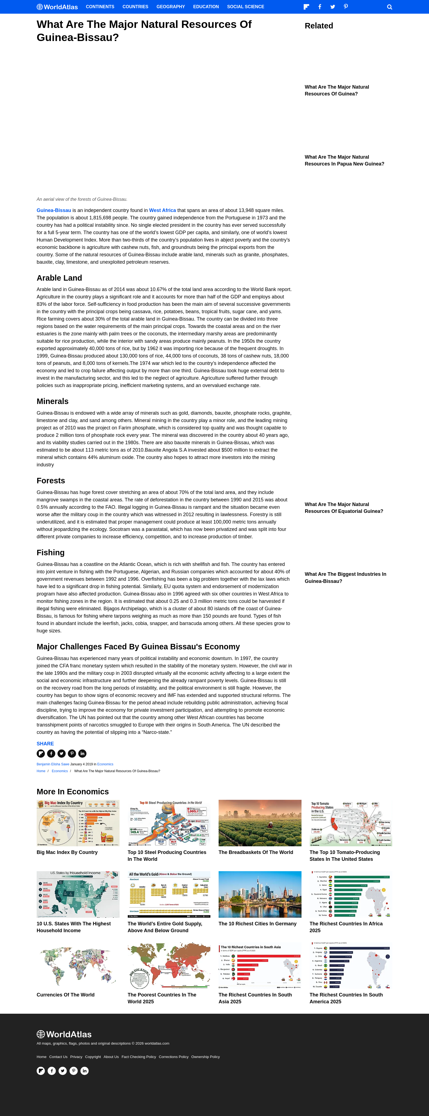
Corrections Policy (174, 1057)
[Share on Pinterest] (72, 753)
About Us (111, 1057)
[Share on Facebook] (51, 753)
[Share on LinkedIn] (82, 753)
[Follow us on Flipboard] (41, 1071)
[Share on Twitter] (61, 753)
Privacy (76, 1057)
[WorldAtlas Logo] (59, 7)
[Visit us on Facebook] (52, 1071)
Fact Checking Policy (138, 1057)
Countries (135, 6)
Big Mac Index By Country (67, 852)
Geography (170, 6)
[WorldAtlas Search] (389, 7)
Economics (105, 764)
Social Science (245, 6)
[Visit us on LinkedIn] (84, 1071)
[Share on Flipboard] (41, 753)
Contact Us (58, 1057)
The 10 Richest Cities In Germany (258, 923)
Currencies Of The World (66, 995)
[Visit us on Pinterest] (73, 1071)
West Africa (162, 210)
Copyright (93, 1057)
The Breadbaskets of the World (256, 852)
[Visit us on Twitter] (63, 1071)
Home (42, 1057)
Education (206, 6)
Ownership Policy (205, 1057)
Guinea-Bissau (54, 210)
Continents (100, 6)
